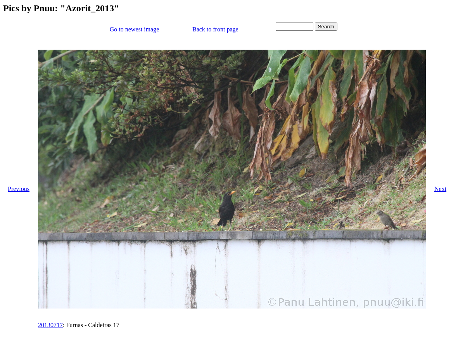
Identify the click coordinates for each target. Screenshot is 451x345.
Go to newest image (134, 29)
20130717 (50, 325)
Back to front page (215, 29)
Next (440, 189)
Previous (18, 189)
